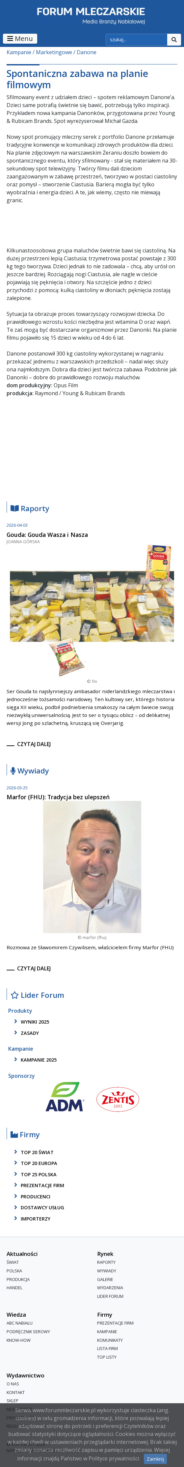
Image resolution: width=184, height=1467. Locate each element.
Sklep (12, 1401)
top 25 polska (34, 1174)
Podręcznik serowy (28, 1332)
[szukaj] (137, 40)
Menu (20, 38)
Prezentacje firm (38, 1185)
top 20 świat (33, 1152)
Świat (13, 1262)
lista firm (107, 1348)
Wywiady (30, 771)
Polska (14, 1271)
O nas (13, 1384)
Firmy (25, 1134)
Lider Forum (37, 995)
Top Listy (107, 1357)
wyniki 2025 (30, 1021)
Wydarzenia (110, 1288)
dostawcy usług (38, 1207)
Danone (86, 52)
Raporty (30, 508)
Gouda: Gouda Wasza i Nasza (47, 535)
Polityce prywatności (114, 1458)
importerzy (31, 1218)
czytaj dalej (34, 744)
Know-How (19, 1340)
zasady (25, 1033)
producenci (31, 1196)
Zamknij (155, 1459)
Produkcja (18, 1279)
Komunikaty (110, 1340)
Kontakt (16, 1392)
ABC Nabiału (20, 1323)
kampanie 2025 (34, 1059)
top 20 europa (34, 1163)
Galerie (105, 1279)
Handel (14, 1288)
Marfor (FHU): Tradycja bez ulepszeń (58, 797)
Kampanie (19, 52)
